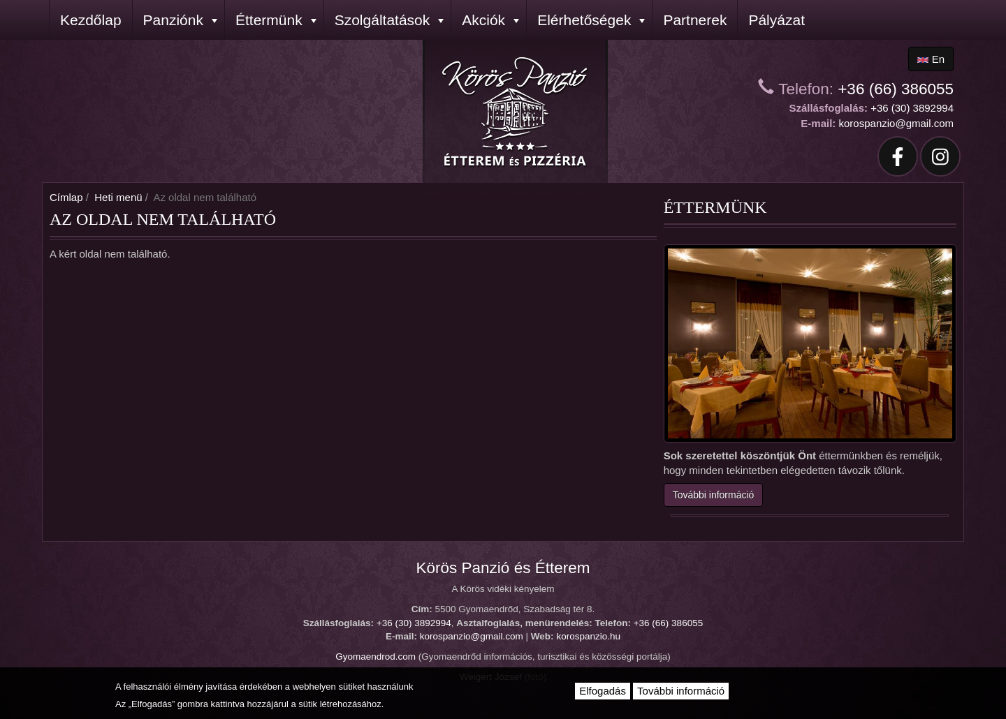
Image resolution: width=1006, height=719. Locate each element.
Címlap (66, 197)
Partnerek (695, 20)
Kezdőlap (91, 20)
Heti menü (118, 197)
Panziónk (180, 20)
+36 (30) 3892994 (912, 108)
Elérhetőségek (591, 20)
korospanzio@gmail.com (896, 123)
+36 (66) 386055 (896, 89)
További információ (713, 495)
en (931, 59)
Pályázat (776, 20)
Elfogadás (602, 691)
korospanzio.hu (588, 636)
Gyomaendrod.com (375, 656)
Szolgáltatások (389, 20)
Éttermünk (275, 20)
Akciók (490, 20)
